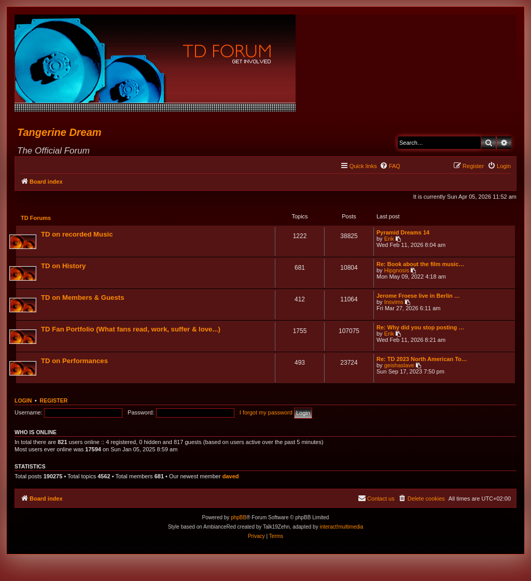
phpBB (238, 518)
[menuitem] (390, 166)
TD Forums (36, 218)
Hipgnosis (396, 271)
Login (23, 401)
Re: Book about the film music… (420, 264)
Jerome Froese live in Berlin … (417, 296)
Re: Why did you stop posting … (420, 328)
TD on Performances (74, 361)
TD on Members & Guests (82, 298)
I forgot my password (266, 413)
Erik (389, 239)
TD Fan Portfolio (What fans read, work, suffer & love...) (131, 330)
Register (54, 401)
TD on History (63, 266)
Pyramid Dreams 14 (402, 233)
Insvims (393, 302)
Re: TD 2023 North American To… (421, 359)
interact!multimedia (341, 528)
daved (230, 477)
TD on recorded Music (77, 235)
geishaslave (399, 366)
